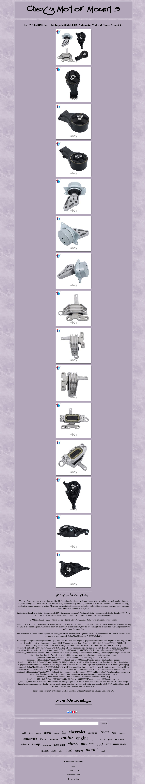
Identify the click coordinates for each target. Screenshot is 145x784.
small (103, 751)
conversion (30, 738)
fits (64, 732)
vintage (122, 733)
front (69, 750)
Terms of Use (73, 779)
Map (73, 766)
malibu (45, 750)
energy (47, 732)
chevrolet (77, 732)
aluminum (119, 739)
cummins (92, 733)
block (25, 744)
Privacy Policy (73, 775)
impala (38, 733)
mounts (87, 743)
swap (36, 744)
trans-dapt (59, 744)
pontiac (56, 733)
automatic (53, 739)
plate (61, 751)
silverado (102, 740)
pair (110, 739)
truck (99, 744)
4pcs (114, 733)
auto (43, 738)
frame (31, 733)
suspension (47, 745)
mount (92, 749)
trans (104, 732)
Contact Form (73, 770)
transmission (116, 744)
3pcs (54, 750)
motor (67, 737)
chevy (73, 743)
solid (24, 733)
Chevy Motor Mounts (73, 761)
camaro (79, 750)
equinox (94, 740)
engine (82, 737)
